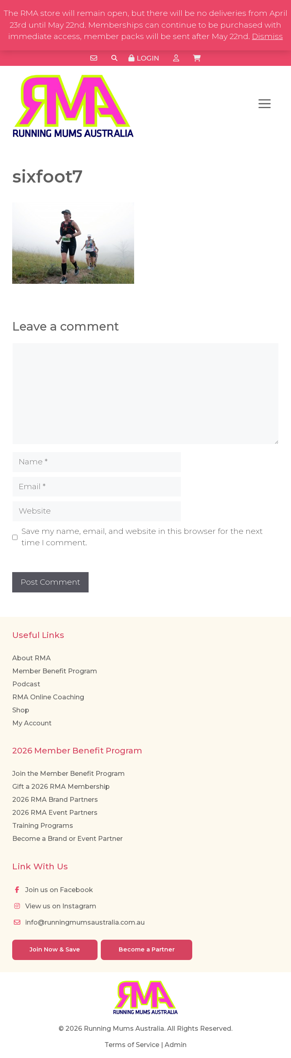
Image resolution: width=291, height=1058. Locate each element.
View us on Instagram (54, 906)
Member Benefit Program (54, 671)
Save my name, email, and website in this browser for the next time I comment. (142, 537)
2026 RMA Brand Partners (55, 799)
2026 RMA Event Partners (55, 812)
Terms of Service (131, 1045)
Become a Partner (147, 949)
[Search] (114, 58)
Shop (20, 710)
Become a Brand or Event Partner (67, 838)
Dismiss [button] (267, 36)
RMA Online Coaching (48, 697)
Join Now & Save (55, 949)
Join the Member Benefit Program (68, 773)
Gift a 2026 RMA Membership (61, 786)
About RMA (31, 658)
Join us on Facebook (52, 890)
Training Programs (42, 825)
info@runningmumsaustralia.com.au (78, 922)
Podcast (26, 684)
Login (143, 58)
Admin (176, 1045)
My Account (32, 723)
